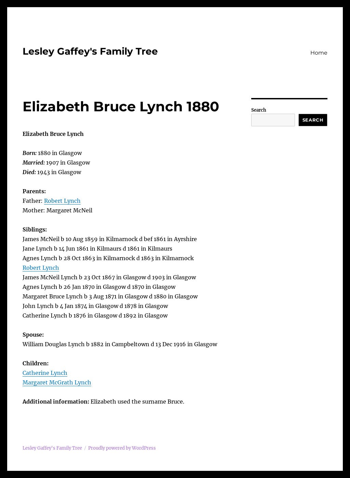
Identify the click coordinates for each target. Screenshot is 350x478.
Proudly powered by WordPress (122, 448)
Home (318, 53)
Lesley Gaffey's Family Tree (90, 51)
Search (258, 110)
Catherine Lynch (45, 372)
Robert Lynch (62, 200)
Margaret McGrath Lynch (57, 382)
